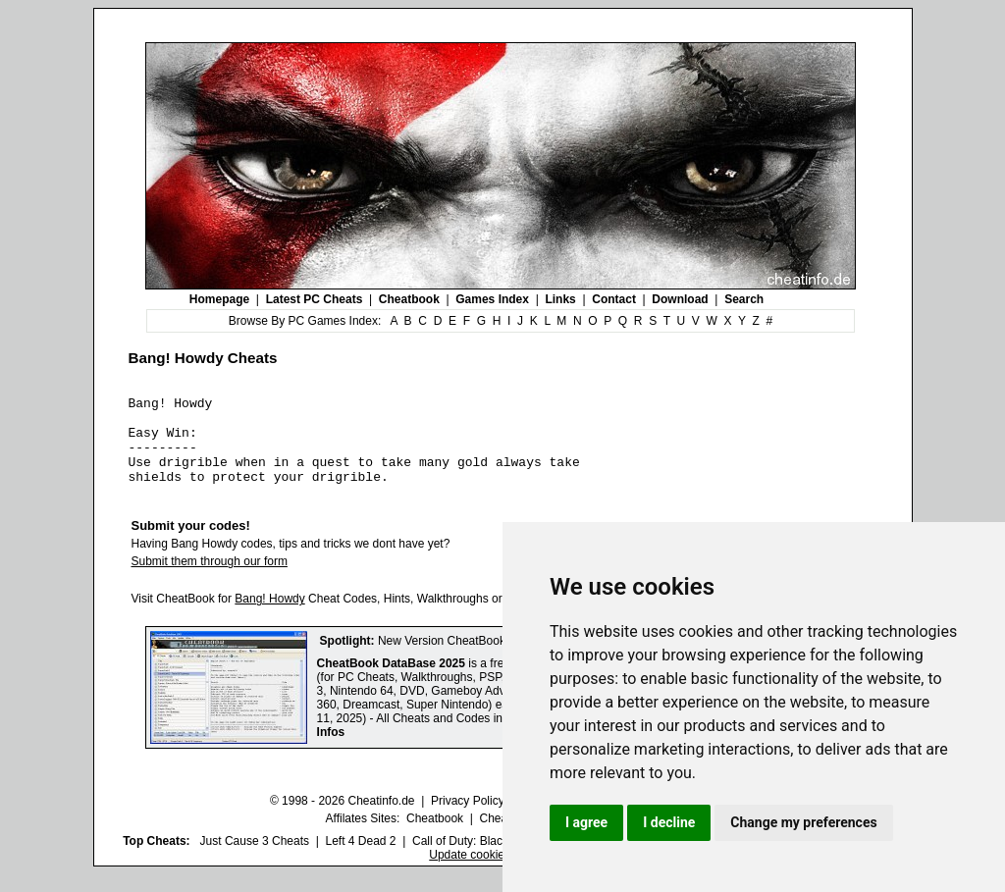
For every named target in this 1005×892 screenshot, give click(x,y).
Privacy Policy (467, 818)
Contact (614, 299)
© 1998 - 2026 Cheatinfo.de (342, 818)
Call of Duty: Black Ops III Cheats (499, 859)
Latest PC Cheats (314, 299)
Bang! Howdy (269, 616)
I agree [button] (586, 822)
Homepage (219, 299)
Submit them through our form (210, 579)
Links (560, 299)
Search (744, 299)
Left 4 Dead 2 (360, 859)
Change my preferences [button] (803, 822)
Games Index (492, 299)
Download (680, 299)
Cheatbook (409, 299)
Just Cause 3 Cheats (254, 859)
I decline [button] (669, 822)
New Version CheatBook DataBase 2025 (484, 658)
